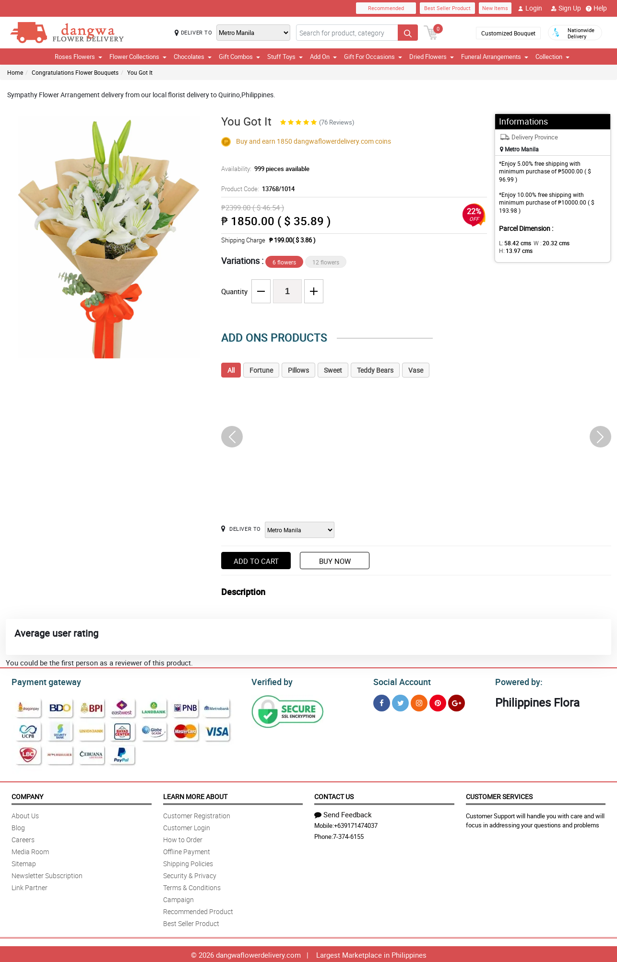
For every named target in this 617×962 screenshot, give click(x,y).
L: (513, 243)
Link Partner (29, 886)
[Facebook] (381, 701)
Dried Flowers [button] (431, 56)
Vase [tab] (415, 370)
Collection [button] (552, 56)
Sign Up (566, 8)
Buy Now (335, 561)
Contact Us (334, 795)
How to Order (182, 838)
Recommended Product (198, 910)
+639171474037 (356, 824)
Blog (18, 826)
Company (27, 795)
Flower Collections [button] (137, 56)
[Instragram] (419, 701)
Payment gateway (42, 681)
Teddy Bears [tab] (375, 370)
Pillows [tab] (298, 370)
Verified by (270, 681)
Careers (23, 838)
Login (530, 8)
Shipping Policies (188, 862)
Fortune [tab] (261, 370)
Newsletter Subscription (47, 874)
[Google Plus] (456, 701)
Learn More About (195, 795)
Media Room (30, 850)
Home (15, 72)
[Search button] (408, 32)
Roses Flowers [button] (78, 56)
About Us (25, 814)
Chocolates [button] (193, 56)
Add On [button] (323, 56)
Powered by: (516, 681)
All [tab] (231, 370)
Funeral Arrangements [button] (494, 56)
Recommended (386, 7)
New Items (495, 7)
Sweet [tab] (333, 370)
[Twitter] (400, 701)
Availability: (263, 168)
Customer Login (186, 826)
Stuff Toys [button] (285, 56)
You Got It (140, 72)
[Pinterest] (437, 701)
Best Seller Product (447, 7)
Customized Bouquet (508, 33)
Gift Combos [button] (239, 56)
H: (581, 243)
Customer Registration (196, 814)
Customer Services (499, 795)
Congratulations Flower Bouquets (75, 72)
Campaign (178, 898)
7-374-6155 (348, 835)
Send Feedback (343, 813)
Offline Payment (186, 850)
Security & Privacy (189, 874)
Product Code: (256, 188)
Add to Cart (256, 561)
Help (596, 8)
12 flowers (325, 262)
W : (546, 243)
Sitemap (24, 862)
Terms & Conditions (192, 886)
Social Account (399, 681)
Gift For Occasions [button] (373, 56)
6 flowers (284, 262)
